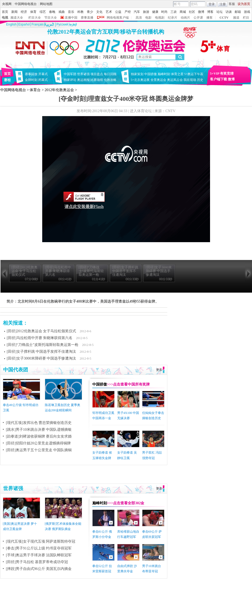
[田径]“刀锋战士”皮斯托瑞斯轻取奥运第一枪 (43, 345)
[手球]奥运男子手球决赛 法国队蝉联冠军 (39, 555)
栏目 (246, 17)
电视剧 (159, 17)
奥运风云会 (175, 80)
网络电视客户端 (118, 17)
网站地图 (46, 4)
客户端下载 (218, 79)
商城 (183, 12)
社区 (192, 12)
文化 (99, 12)
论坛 (219, 12)
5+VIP (214, 73)
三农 (173, 12)
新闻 (14, 12)
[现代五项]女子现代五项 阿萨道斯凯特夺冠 (41, 541)
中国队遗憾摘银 (59, 430)
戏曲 (61, 12)
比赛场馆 (96, 80)
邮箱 (238, 12)
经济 (24, 12)
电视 (5, 17)
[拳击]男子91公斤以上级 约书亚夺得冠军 (39, 548)
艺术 (109, 12)
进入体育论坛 (141, 111)
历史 (200, 80)
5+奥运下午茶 (193, 74)
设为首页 (244, 4)
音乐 (71, 12)
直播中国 (71, 17)
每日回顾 (110, 74)
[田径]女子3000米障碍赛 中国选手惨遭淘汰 (41, 358)
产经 (128, 12)
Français (37, 24)
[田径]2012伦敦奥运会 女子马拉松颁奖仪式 (41, 331)
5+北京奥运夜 (140, 80)
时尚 (164, 12)
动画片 (185, 17)
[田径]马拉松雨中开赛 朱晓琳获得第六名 (40, 338)
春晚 (52, 12)
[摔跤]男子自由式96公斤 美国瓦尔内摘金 (39, 569)
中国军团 (70, 74)
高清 (139, 17)
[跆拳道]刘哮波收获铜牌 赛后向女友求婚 (39, 436)
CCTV (223, 17)
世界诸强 (83, 74)
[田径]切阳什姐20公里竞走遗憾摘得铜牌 (38, 443)
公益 (118, 12)
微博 (201, 12)
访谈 (229, 12)
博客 (210, 12)
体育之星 (177, 74)
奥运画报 (83, 80)
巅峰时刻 (164, 74)
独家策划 (137, 74)
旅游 (146, 12)
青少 (90, 12)
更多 (159, 370)
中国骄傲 (150, 74)
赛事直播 (87, 17)
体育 (33, 12)
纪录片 (172, 17)
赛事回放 (31, 74)
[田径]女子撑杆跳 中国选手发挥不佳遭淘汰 (41, 352)
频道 (236, 17)
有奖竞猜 (227, 73)
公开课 (198, 17)
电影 (148, 17)
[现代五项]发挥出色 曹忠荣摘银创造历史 (39, 423)
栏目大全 (34, 17)
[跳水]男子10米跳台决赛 (25, 430)
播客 (209, 17)
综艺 (43, 12)
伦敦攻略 (110, 80)
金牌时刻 (31, 80)
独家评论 (70, 80)
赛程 (7, 80)
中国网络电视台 (26, 4)
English (11, 24)
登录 (211, 4)
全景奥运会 (158, 80)
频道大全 (16, 17)
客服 (232, 4)
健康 (155, 12)
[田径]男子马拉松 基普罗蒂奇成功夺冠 (37, 562)
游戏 (247, 12)
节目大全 (50, 17)
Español (24, 24)
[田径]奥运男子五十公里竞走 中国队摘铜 (39, 450)
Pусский (62, 24)
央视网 (7, 4)
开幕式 (43, 74)
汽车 (137, 12)
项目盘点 (96, 74)
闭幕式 (43, 80)
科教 (80, 12)
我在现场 (190, 80)
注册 (222, 4)
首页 (5, 12)
